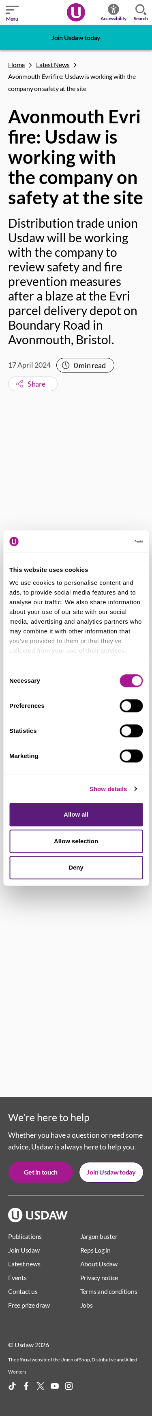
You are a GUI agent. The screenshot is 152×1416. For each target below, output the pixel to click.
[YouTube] (55, 1386)
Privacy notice (99, 1277)
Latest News (52, 64)
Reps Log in (95, 1250)
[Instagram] (69, 1386)
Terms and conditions (108, 1291)
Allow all (76, 814)
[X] (40, 1386)
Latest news (24, 1263)
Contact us (23, 1291)
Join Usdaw (24, 1250)
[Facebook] (26, 1386)
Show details (108, 788)
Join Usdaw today (76, 37)
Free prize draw (28, 1305)
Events (17, 1277)
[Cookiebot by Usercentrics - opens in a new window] (108, 541)
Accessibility (114, 12)
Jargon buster (99, 1236)
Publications (25, 1236)
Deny (76, 867)
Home (16, 64)
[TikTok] (12, 1386)
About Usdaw (99, 1263)
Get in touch (41, 1172)
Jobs (86, 1305)
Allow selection (76, 841)
